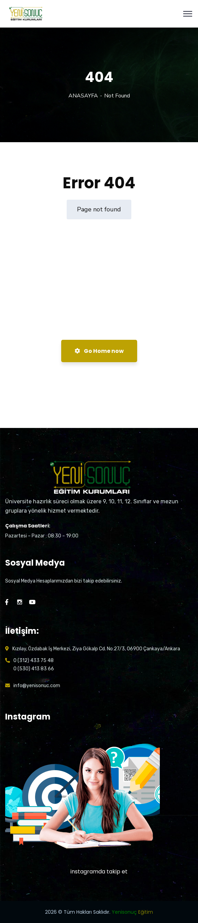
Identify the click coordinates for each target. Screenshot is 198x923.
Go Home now (99, 351)
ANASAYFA (83, 95)
